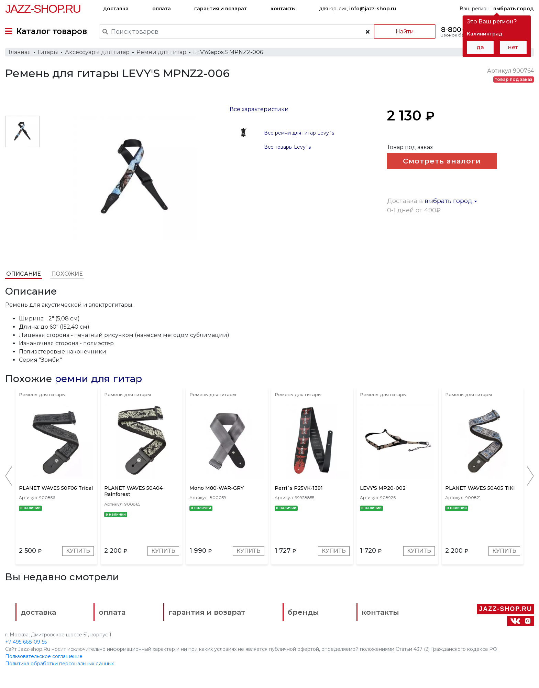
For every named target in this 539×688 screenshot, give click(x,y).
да (480, 47)
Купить (78, 551)
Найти (405, 31)
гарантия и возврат (220, 9)
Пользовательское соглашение (43, 656)
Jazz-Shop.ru (42, 8)
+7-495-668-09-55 (26, 642)
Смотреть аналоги (442, 161)
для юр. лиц (357, 9)
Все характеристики (259, 109)
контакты (283, 9)
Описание (23, 274)
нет (513, 47)
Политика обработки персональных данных (59, 663)
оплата (161, 9)
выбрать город (451, 201)
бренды (303, 612)
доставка (116, 9)
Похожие (67, 274)
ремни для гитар (98, 378)
